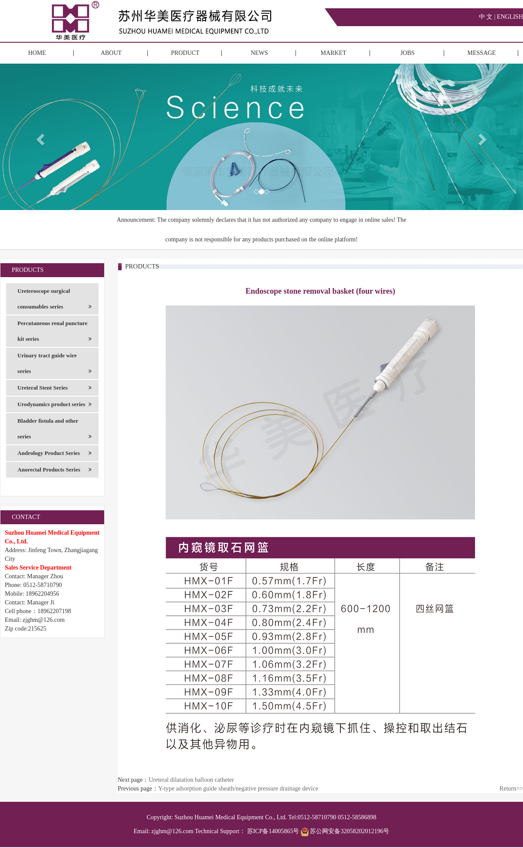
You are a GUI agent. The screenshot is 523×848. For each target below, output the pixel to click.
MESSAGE (481, 53)
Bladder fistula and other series (54, 430)
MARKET (333, 53)
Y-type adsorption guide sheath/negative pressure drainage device (238, 788)
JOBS (408, 53)
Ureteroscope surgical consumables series (54, 301)
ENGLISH (510, 17)
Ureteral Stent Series (54, 388)
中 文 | (488, 17)
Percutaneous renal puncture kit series (54, 333)
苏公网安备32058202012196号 (345, 831)
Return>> (511, 788)
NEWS (259, 53)
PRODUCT (185, 53)
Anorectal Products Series (54, 470)
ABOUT (111, 53)
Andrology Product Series (54, 453)
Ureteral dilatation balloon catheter (191, 780)
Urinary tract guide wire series (54, 365)
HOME (37, 53)
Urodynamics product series (54, 404)
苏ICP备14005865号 (273, 831)
